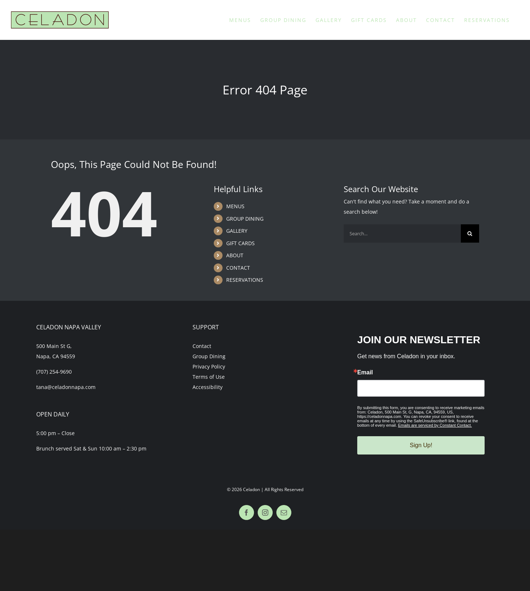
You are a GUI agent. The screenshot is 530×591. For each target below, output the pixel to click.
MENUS (235, 206)
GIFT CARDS (240, 243)
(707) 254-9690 (54, 371)
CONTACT (238, 267)
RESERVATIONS (244, 279)
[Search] (470, 233)
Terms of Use (209, 376)
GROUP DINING (245, 218)
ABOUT (234, 255)
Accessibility (208, 387)
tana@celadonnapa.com (66, 387)
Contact (202, 346)
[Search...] (402, 233)
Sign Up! (421, 445)
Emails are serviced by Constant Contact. (435, 425)
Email (365, 372)
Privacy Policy (209, 366)
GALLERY (236, 230)
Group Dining (209, 356)
